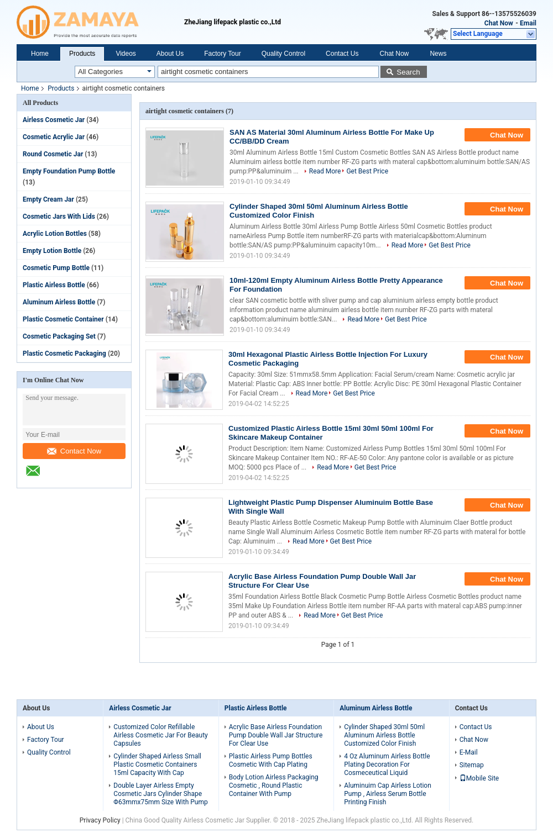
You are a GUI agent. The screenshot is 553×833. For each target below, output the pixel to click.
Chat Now (498, 23)
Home (40, 53)
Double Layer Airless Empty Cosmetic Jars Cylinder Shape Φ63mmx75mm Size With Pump (160, 794)
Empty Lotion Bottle (52, 251)
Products (82, 53)
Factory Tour (222, 53)
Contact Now (74, 451)
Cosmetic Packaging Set (59, 336)
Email (528, 23)
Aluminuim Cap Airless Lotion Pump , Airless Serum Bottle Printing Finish (387, 794)
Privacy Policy (100, 820)
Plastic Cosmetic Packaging (64, 353)
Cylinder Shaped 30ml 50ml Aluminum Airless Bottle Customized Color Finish (384, 735)
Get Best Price (367, 171)
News (438, 53)
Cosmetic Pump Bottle (56, 268)
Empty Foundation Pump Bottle (69, 171)
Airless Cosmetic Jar (54, 120)
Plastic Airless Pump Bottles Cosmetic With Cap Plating (270, 760)
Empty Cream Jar (48, 199)
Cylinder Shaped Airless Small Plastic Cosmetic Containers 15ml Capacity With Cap (157, 764)
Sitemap (472, 765)
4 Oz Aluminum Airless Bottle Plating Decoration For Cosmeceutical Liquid (387, 764)
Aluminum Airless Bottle (59, 302)
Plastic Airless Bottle (54, 285)
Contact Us (342, 53)
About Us (170, 53)
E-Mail (469, 752)
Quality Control (283, 53)
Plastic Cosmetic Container (63, 319)
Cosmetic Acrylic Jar (54, 137)
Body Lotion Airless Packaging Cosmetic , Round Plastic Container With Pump (274, 785)
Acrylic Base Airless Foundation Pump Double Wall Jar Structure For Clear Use (276, 735)
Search (408, 72)
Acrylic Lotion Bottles (55, 234)
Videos (125, 53)
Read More (325, 171)
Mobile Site (479, 778)
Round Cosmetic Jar (53, 154)
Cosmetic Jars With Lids (59, 216)
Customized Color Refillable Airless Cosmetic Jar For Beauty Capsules (160, 735)
